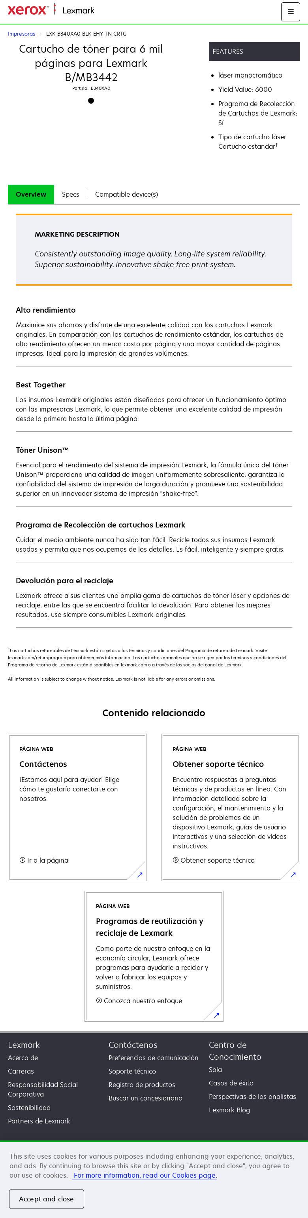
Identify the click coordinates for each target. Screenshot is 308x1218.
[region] (154, 1179)
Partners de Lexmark (39, 1121)
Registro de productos (142, 1084)
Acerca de (23, 1057)
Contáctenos (133, 1045)
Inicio (101, 11)
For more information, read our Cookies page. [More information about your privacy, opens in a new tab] (144, 1175)
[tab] (31, 194)
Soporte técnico (132, 1071)
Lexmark (24, 1045)
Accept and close (46, 1199)
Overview (31, 194)
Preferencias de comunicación (154, 1057)
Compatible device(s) (126, 194)
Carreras (21, 1071)
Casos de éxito (231, 1083)
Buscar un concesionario (145, 1098)
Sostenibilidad (29, 1107)
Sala (215, 1069)
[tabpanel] (154, 420)
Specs (70, 194)
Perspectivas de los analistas (252, 1096)
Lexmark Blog (229, 1110)
